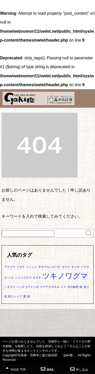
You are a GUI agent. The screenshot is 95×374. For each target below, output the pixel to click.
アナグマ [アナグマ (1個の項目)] (9, 266)
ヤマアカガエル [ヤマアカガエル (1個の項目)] (50, 286)
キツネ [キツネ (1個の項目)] (75, 266)
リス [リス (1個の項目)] (63, 286)
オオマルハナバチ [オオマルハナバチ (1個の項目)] (49, 266)
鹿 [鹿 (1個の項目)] (28, 296)
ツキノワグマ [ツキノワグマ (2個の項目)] (65, 276)
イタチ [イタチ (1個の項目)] (20, 266)
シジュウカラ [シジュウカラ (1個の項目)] (23, 277)
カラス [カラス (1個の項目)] (66, 266)
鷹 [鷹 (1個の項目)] (24, 296)
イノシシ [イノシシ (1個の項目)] (31, 266)
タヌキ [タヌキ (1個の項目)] (37, 277)
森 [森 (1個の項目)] (81, 286)
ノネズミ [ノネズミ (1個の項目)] (9, 286)
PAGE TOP (16, 369)
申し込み (79, 369)
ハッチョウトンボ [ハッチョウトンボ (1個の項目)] (27, 286)
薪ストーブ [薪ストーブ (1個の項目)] (15, 296)
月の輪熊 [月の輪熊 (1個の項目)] (73, 286)
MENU (89, 9)
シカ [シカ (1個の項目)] (11, 277)
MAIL (47, 369)
